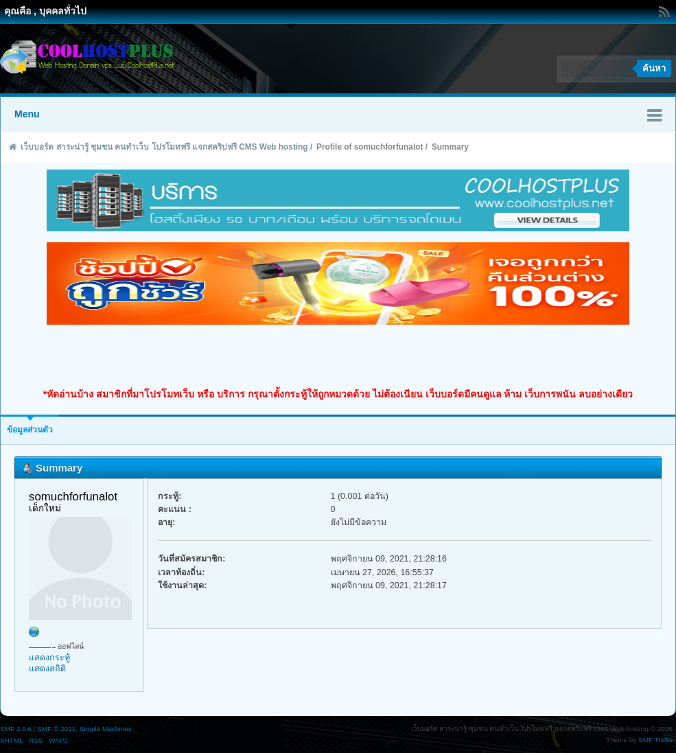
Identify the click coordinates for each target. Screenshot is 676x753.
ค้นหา (654, 68)
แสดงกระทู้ (49, 657)
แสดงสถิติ (47, 668)
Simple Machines (106, 728)
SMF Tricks (655, 739)
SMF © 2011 (56, 728)
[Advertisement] (338, 356)
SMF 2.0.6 (16, 728)
